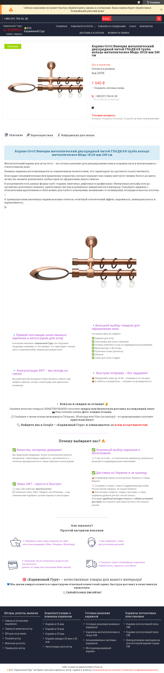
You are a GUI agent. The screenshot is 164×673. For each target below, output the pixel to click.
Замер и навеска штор (18, 628)
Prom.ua (98, 666)
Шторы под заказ (15, 633)
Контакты (146, 26)
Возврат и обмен (118, 32)
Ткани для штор (15, 648)
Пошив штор (13, 638)
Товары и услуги (82, 26)
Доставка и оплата (91, 32)
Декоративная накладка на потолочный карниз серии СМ (143, 643)
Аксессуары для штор (58, 646)
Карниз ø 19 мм (54, 628)
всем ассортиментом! (131, 425)
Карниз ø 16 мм (54, 624)
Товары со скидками (112, 26)
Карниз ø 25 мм (54, 633)
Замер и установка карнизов (16, 622)
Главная (61, 26)
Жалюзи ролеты (15, 643)
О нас (132, 26)
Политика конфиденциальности (140, 669)
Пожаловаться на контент (107, 669)
